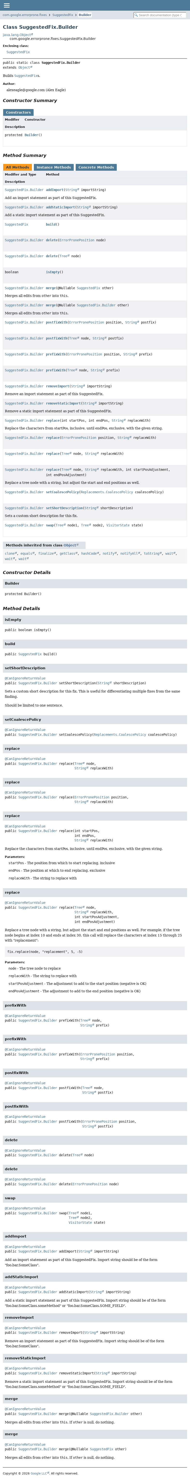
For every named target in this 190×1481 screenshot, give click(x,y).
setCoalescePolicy (62, 492)
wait (169, 553)
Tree (63, 256)
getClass (67, 553)
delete (52, 240)
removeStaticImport (63, 403)
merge (51, 288)
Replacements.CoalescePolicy (107, 492)
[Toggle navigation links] (6, 5)
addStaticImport (60, 207)
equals (26, 553)
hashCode (89, 553)
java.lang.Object (17, 35)
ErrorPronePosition (76, 240)
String (71, 190)
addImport (54, 190)
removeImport (57, 386)
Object (24, 67)
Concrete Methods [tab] (96, 167)
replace (52, 420)
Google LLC (39, 1473)
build (51, 224)
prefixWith (55, 354)
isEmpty (52, 272)
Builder (85, 15)
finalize (46, 553)
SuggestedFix (62, 15)
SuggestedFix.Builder (24, 190)
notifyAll (129, 553)
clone (10, 553)
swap (50, 525)
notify (108, 553)
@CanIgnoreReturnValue (25, 678)
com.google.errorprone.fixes (25, 15)
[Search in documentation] (159, 15)
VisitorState (118, 525)
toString (151, 553)
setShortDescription (64, 508)
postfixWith (56, 322)
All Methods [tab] (17, 167)
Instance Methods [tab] (54, 167)
